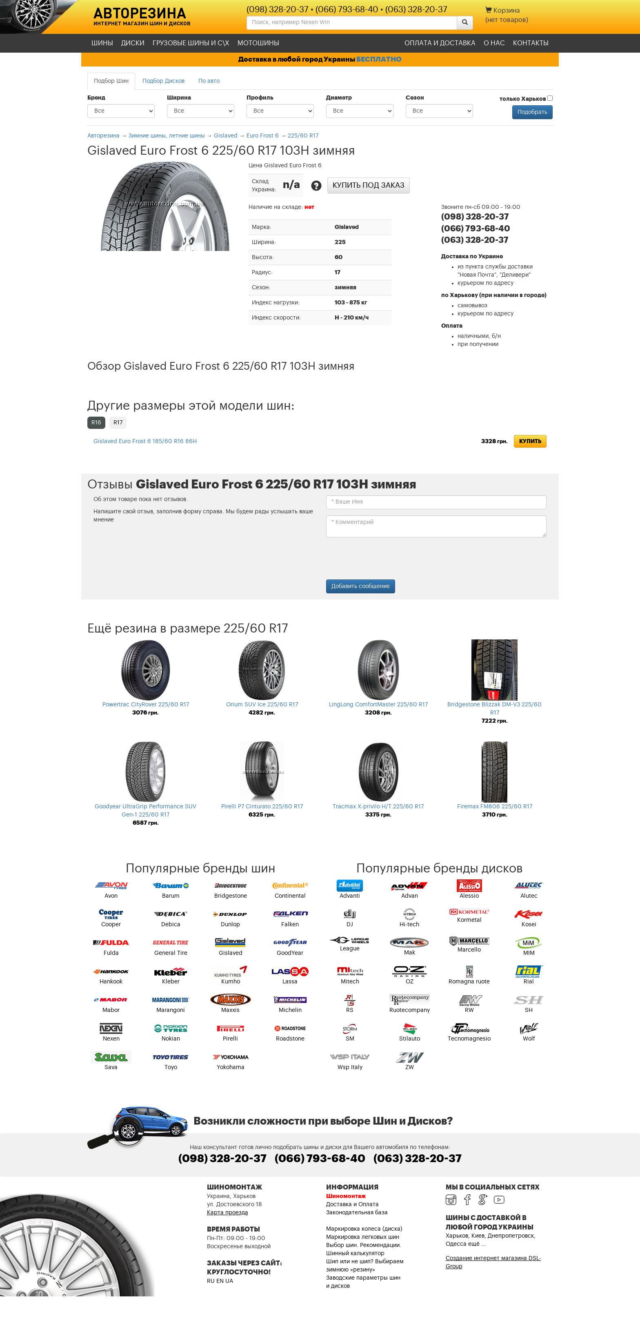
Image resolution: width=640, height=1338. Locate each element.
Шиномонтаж (346, 1196)
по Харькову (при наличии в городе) (494, 295)
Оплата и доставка (440, 43)
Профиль (260, 98)
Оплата (451, 326)
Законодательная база (357, 1213)
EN (220, 1281)
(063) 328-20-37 (416, 10)
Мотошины (258, 43)
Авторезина (139, 12)
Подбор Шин (111, 81)
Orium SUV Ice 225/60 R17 (262, 705)
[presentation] (388, 559)
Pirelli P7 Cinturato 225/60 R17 (262, 807)
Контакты (531, 43)
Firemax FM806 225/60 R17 (494, 807)
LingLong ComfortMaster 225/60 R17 (378, 705)
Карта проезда (227, 1213)
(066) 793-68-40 (347, 10)
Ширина (179, 98)
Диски (132, 43)
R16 (96, 423)
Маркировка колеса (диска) (364, 1229)
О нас (494, 43)
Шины (102, 43)
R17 (117, 423)
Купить (530, 441)
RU (211, 1281)
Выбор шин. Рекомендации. (363, 1245)
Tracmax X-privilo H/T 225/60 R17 (378, 807)
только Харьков (526, 98)
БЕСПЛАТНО (379, 59)
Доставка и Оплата (352, 1204)
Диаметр (339, 98)
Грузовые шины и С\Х (191, 43)
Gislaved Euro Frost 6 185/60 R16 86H (145, 441)
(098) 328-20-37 (278, 10)
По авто (209, 81)
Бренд (96, 98)
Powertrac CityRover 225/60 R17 (145, 705)
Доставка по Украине (472, 257)
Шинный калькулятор (355, 1253)
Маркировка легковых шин (362, 1237)
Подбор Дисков (163, 81)
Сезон (415, 98)
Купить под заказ (368, 185)
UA (229, 1281)
